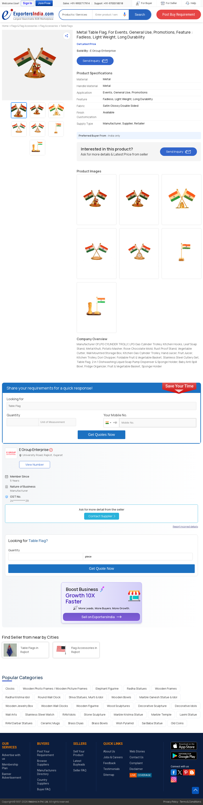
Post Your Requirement (45, 753)
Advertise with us (11, 756)
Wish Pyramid (125, 723)
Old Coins (177, 723)
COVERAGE (140, 775)
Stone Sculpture (95, 714)
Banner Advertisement (11, 775)
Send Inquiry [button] (95, 61)
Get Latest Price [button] (86, 44)
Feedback (109, 763)
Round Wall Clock (49, 697)
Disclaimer (136, 769)
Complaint (136, 763)
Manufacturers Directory (46, 772)
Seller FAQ (79, 770)
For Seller (169, 3)
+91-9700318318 (108, 3)
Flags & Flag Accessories (24, 26)
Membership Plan (10, 766)
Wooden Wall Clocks (54, 706)
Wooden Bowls (121, 697)
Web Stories (137, 751)
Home (5, 26)
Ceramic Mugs (50, 723)
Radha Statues (137, 688)
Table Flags (67, 26)
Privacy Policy (170, 801)
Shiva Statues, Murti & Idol (86, 697)
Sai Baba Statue (152, 723)
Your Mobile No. (115, 415)
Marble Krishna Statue (128, 714)
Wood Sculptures (118, 706)
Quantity (13, 415)
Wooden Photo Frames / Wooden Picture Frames (55, 688)
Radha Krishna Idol (17, 697)
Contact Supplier (101, 516)
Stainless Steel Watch (39, 714)
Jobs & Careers (113, 757)
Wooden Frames (166, 688)
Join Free (44, 3)
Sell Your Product (79, 753)
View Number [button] (34, 464)
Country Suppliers (43, 781)
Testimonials (111, 769)
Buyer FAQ (43, 789)
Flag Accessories (49, 26)
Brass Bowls (100, 723)
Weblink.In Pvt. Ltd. (38, 801)
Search (140, 14)
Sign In (27, 3)
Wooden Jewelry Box (19, 706)
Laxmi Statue (188, 714)
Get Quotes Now (101, 435)
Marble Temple (161, 714)
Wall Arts (11, 714)
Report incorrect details (185, 526)
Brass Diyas (76, 723)
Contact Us (136, 757)
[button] (125, 14)
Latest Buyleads (79, 762)
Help (191, 3)
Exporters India (28, 14)
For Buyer (144, 3)
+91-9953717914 (76, 3)
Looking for (15, 399)
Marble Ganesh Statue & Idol (158, 697)
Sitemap (108, 774)
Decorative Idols (186, 706)
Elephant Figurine (107, 688)
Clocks (10, 688)
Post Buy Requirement (178, 14)
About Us (109, 751)
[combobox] (110, 423)
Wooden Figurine (87, 706)
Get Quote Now (101, 569)
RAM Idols (69, 714)
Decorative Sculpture (152, 706)
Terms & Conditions (190, 801)
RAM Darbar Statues (18, 723)
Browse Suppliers (43, 762)
